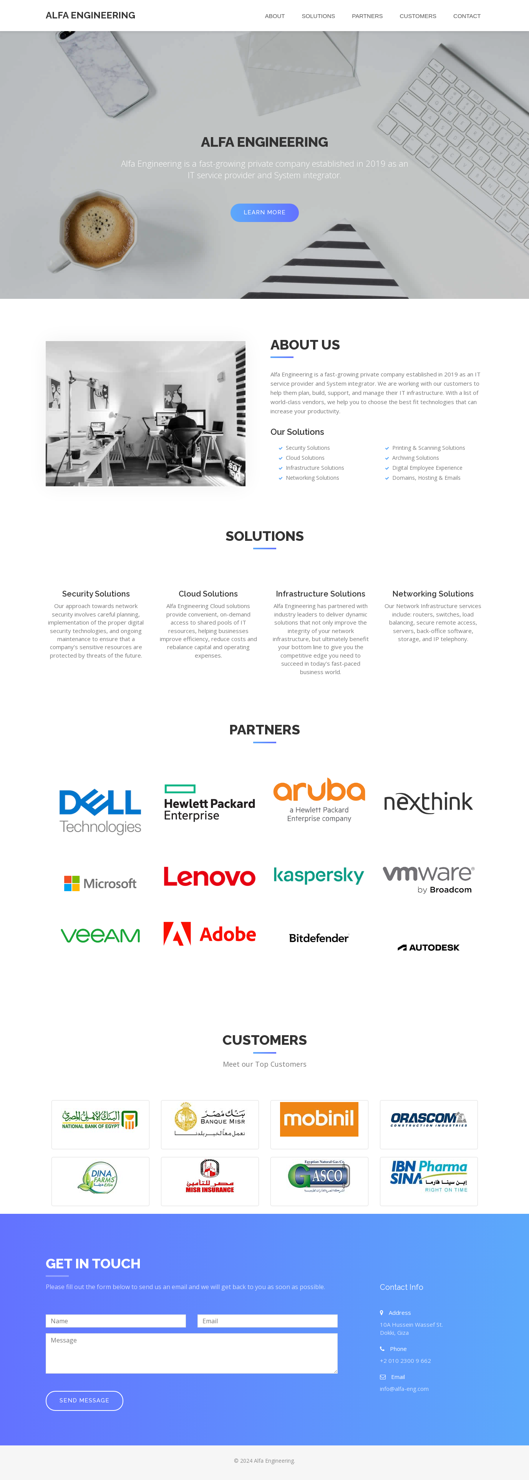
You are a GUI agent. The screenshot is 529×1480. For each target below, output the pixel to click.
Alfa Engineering (90, 15)
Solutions (318, 16)
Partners (367, 16)
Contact (467, 16)
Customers (418, 16)
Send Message (84, 1400)
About (275, 16)
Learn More (265, 212)
